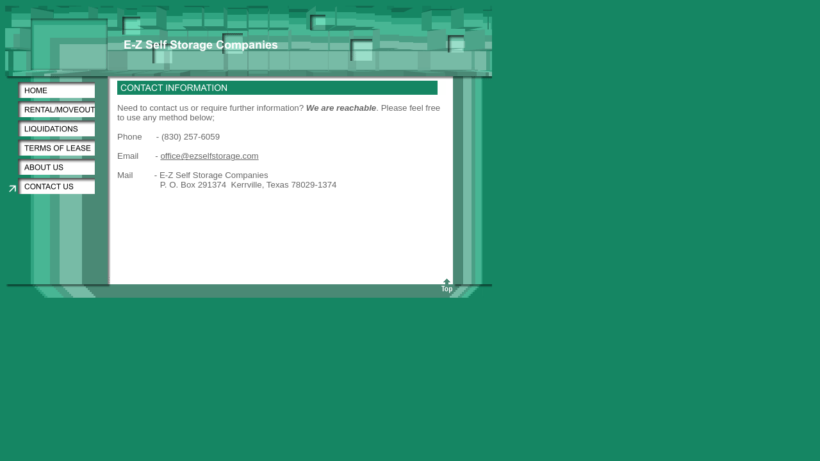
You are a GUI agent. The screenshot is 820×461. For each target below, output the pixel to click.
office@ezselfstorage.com (209, 156)
